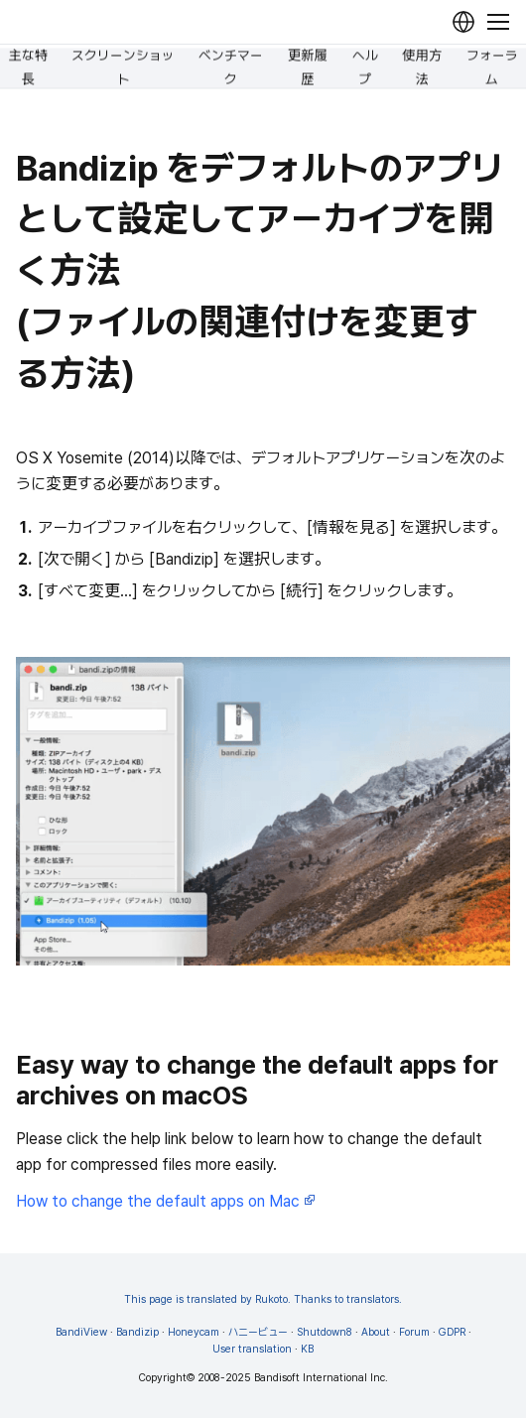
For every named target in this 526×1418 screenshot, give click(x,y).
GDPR (452, 1332)
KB (307, 1349)
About (375, 1332)
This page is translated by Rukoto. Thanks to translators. (263, 1299)
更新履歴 (308, 67)
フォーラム (492, 67)
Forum (414, 1332)
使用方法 (422, 67)
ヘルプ (365, 67)
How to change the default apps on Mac (166, 1201)
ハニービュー (258, 1332)
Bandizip (137, 1332)
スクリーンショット (123, 67)
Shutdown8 (324, 1332)
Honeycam (193, 1332)
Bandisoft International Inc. (321, 1377)
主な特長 (28, 67)
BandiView (81, 1332)
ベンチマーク (230, 67)
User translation (252, 1349)
